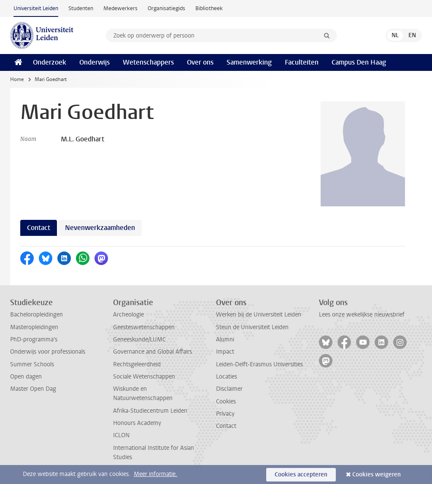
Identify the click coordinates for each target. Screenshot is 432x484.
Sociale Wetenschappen (144, 377)
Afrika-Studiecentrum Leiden (150, 411)
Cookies (226, 401)
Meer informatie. (155, 474)
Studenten (80, 8)
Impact (225, 352)
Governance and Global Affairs (152, 352)
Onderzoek (49, 62)
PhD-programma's (33, 339)
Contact (226, 426)
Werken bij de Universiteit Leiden (258, 315)
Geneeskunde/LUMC (139, 339)
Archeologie (128, 315)
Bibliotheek (209, 8)
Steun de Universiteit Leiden (252, 327)
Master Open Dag (33, 389)
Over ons (200, 62)
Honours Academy (137, 423)
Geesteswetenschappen (144, 327)
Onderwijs (94, 62)
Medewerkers (120, 8)
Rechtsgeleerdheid (137, 364)
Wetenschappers (148, 62)
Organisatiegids (166, 8)
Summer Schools (32, 364)
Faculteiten (302, 62)
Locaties (226, 377)
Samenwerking (249, 62)
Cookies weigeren (376, 474)
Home (17, 79)
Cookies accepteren (301, 474)
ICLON (121, 435)
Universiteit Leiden (36, 8)
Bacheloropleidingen (36, 315)
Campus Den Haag (359, 62)
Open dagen (26, 377)
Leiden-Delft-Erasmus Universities (259, 364)
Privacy (225, 414)
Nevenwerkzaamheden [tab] (100, 227)
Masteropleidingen (34, 327)
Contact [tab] (38, 227)
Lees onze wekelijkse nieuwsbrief (362, 315)
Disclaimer (229, 389)
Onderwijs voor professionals (47, 352)
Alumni (225, 339)
